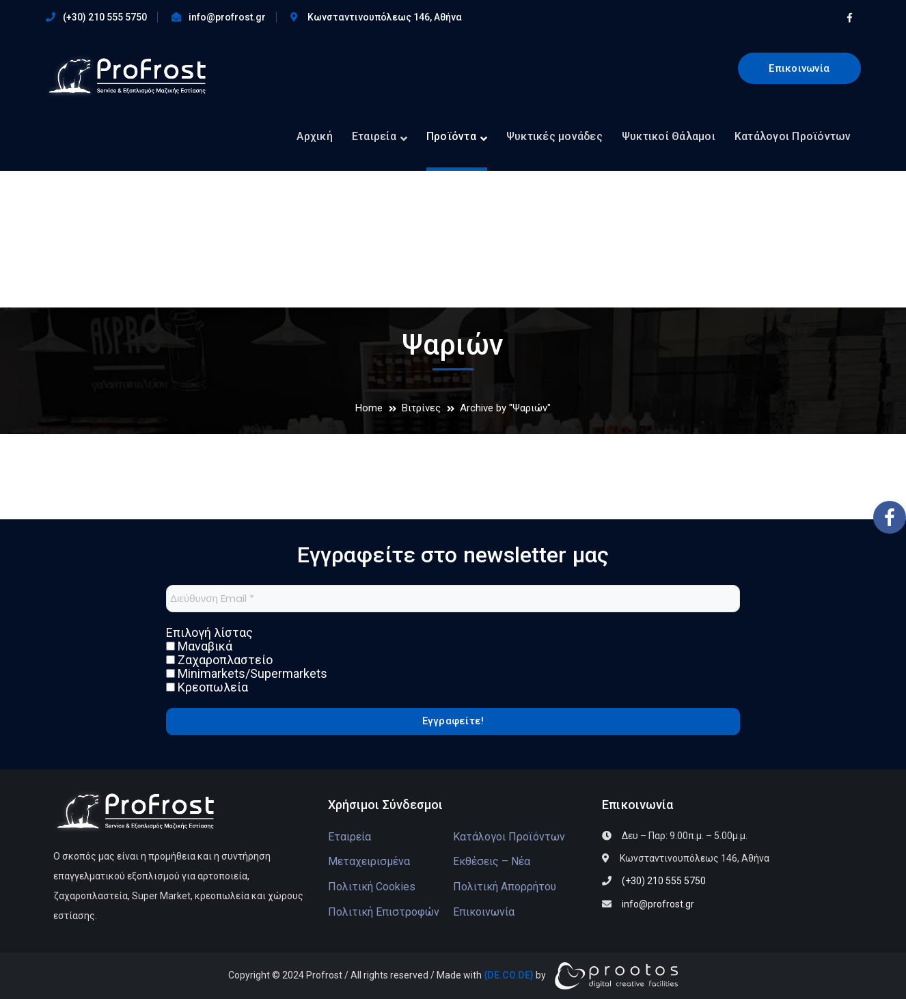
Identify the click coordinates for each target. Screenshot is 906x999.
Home (369, 408)
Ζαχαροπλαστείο (219, 660)
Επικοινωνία (799, 68)
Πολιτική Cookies (371, 886)
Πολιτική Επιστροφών (383, 911)
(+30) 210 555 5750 (105, 17)
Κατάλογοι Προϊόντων (509, 836)
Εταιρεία (349, 836)
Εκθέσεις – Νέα (491, 861)
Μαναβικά (199, 646)
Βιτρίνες (421, 408)
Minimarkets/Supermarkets (246, 674)
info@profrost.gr (227, 17)
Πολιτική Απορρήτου (504, 886)
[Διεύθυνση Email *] (453, 598)
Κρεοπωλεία (207, 687)
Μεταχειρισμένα (369, 861)
